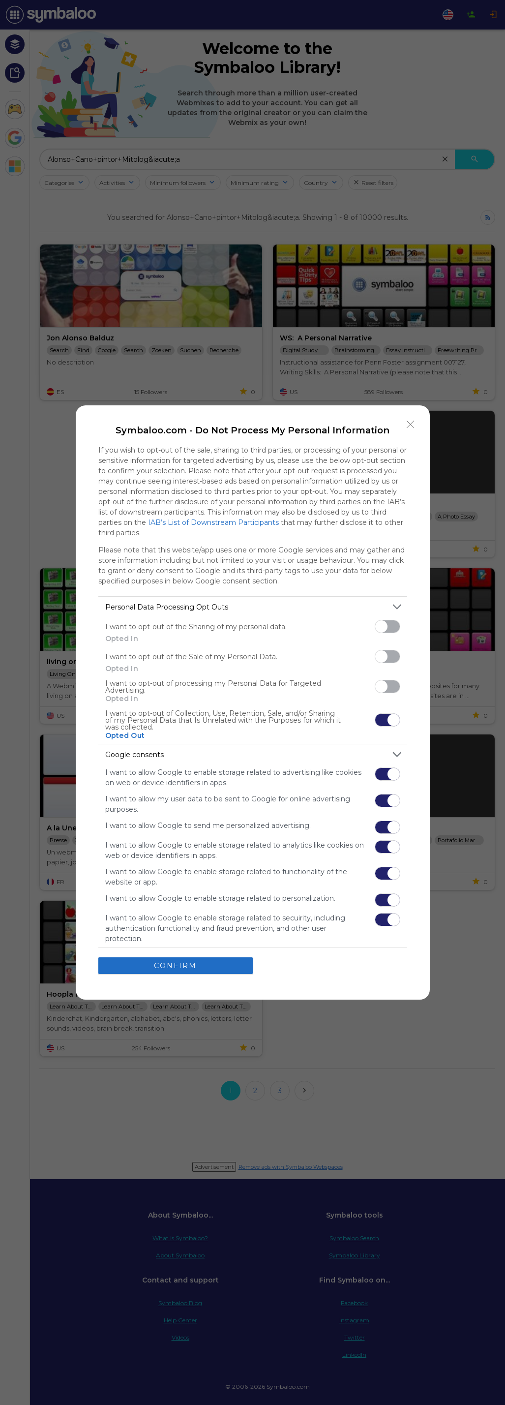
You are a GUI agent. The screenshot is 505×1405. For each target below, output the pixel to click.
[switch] (387, 626)
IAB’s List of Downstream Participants (213, 522)
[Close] (410, 424)
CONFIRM (175, 965)
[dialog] (253, 702)
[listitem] (252, 607)
